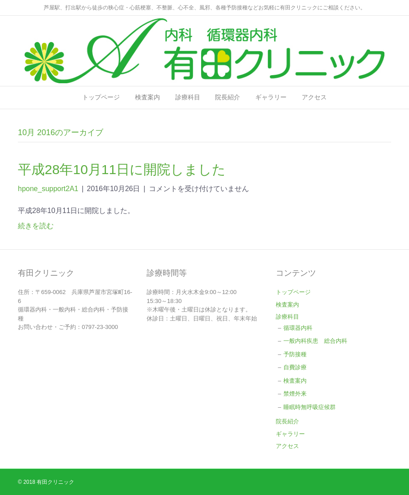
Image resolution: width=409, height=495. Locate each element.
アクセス (314, 97)
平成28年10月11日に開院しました (122, 169)
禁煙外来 (295, 393)
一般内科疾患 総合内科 (315, 340)
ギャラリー (271, 97)
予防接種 (295, 354)
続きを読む (36, 226)
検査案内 (147, 97)
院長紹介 (227, 97)
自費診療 (295, 367)
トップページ (101, 97)
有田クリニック (55, 482)
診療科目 (187, 97)
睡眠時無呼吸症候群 (309, 407)
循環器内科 (300, 327)
